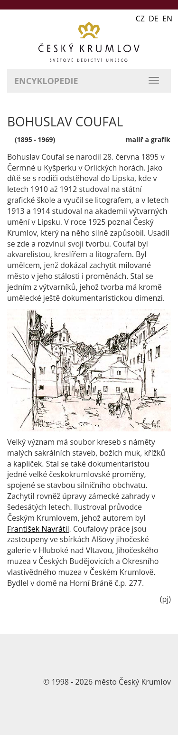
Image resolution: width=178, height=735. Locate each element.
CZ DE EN (154, 18)
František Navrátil (38, 529)
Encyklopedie (46, 80)
